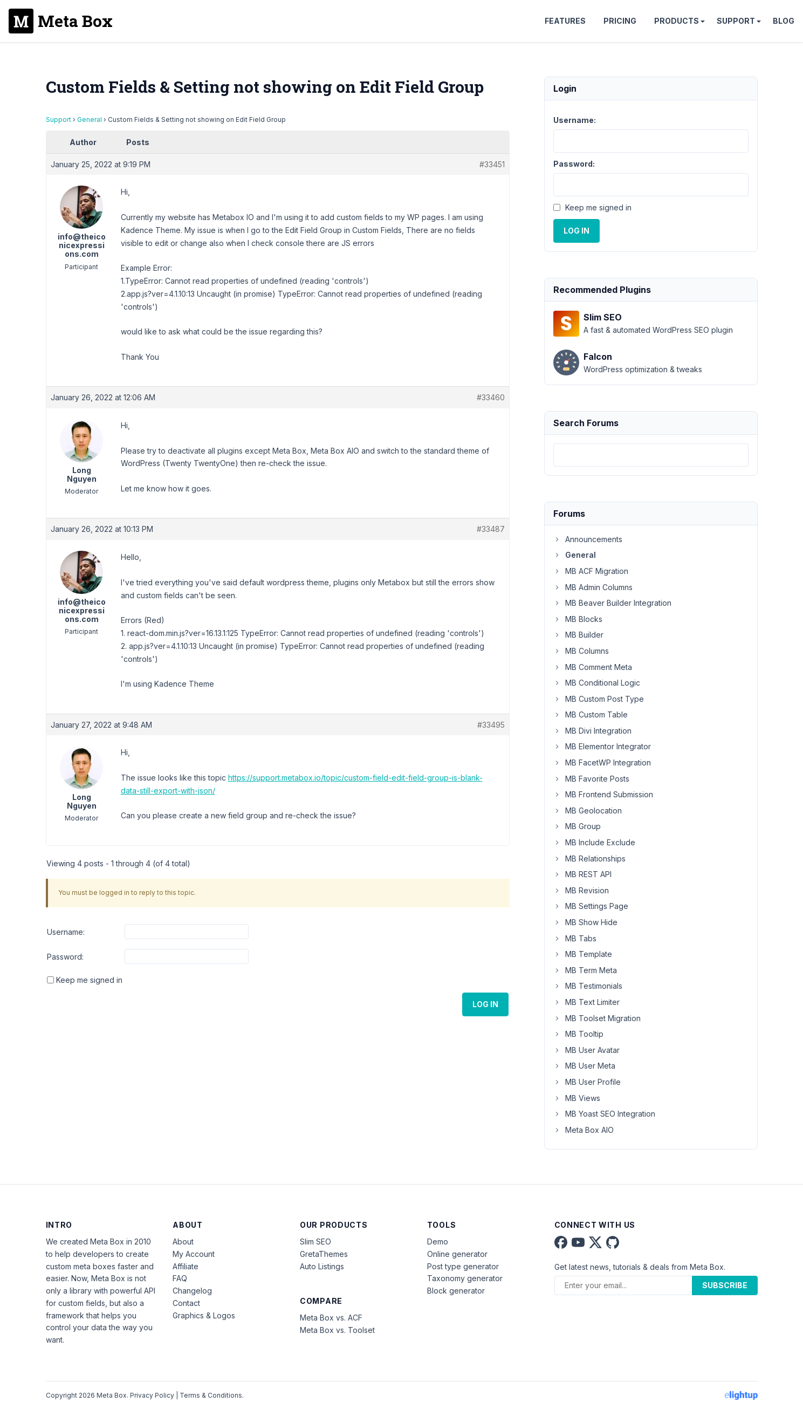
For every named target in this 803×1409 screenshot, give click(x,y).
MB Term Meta (585, 970)
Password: (65, 956)
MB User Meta (584, 1065)
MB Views (576, 1098)
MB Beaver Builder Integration (612, 602)
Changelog (192, 1290)
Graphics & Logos (204, 1315)
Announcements (587, 539)
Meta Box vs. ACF (331, 1317)
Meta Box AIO (583, 1129)
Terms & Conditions (211, 1395)
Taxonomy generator (465, 1278)
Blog (783, 20)
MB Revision (581, 890)
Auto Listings (322, 1266)
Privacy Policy (152, 1395)
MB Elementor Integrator (602, 746)
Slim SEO (315, 1241)
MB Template (582, 954)
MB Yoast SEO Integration (604, 1113)
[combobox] (651, 455)
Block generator (456, 1290)
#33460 (491, 397)
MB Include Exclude (594, 842)
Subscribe (724, 1285)
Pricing (619, 20)
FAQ (180, 1278)
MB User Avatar (586, 1050)
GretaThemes (324, 1253)
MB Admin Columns (593, 587)
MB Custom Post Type (598, 698)
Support (736, 20)
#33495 (491, 724)
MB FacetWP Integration (602, 762)
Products (676, 20)
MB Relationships (589, 858)
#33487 (491, 528)
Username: (66, 931)
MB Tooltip (578, 1033)
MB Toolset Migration (597, 1018)
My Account (194, 1253)
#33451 (492, 164)
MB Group (577, 826)
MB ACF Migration (590, 571)
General (89, 119)
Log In (485, 1004)
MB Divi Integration (592, 730)
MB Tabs (574, 938)
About (183, 1241)
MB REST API (582, 874)
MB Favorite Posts (591, 778)
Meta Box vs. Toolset (337, 1330)
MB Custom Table (590, 714)
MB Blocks (577, 619)
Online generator (457, 1253)
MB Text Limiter (586, 1002)
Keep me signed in (89, 979)
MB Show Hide (585, 922)
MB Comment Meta (592, 667)
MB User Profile (587, 1081)
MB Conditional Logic (596, 682)
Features (565, 20)
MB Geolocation (587, 810)
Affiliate (185, 1266)
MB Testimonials (587, 985)
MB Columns (581, 650)
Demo (437, 1241)
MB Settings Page (590, 906)
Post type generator (463, 1266)
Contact (186, 1303)
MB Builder (578, 634)
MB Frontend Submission (603, 794)
